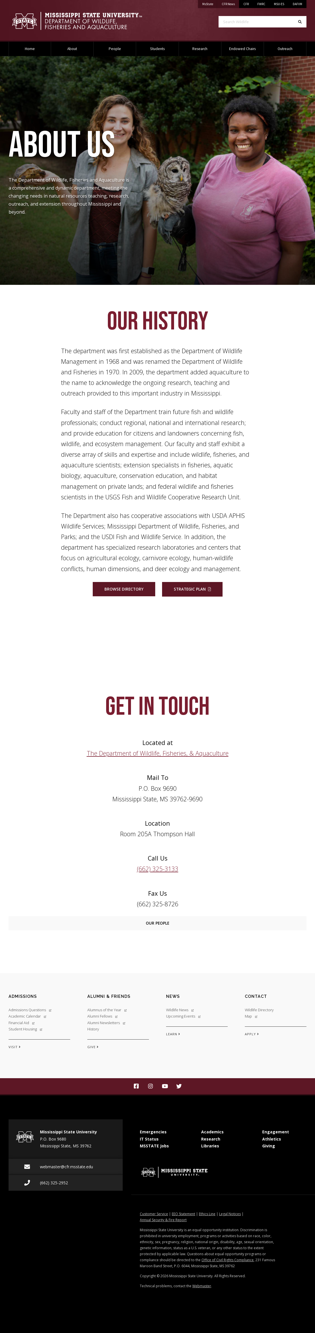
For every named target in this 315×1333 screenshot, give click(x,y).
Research (199, 48)
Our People (157, 923)
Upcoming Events (183, 1016)
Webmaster (201, 1286)
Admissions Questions (30, 1009)
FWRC (261, 4)
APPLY (252, 1034)
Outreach (285, 48)
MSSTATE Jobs (154, 1146)
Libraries (210, 1146)
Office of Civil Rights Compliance (227, 1259)
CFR (246, 4)
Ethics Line (207, 1213)
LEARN (173, 1034)
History (93, 1029)
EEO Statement (183, 1213)
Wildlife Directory (259, 1009)
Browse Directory (124, 589)
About (72, 48)
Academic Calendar (27, 1016)
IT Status (149, 1139)
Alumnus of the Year (107, 1009)
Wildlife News (180, 1009)
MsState (209, 3)
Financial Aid (22, 1022)
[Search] (300, 21)
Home (30, 48)
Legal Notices (230, 1213)
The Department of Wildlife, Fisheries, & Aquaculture (158, 753)
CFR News (230, 3)
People (115, 48)
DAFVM (297, 4)
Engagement (275, 1132)
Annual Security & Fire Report (163, 1219)
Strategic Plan (190, 589)
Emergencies (153, 1132)
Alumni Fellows (102, 1016)
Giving (268, 1146)
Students (157, 48)
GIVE (93, 1047)
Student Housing (25, 1029)
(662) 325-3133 (157, 869)
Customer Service (154, 1213)
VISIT (15, 1047)
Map (251, 1016)
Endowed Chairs (242, 48)
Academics (212, 1132)
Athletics (271, 1139)
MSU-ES (279, 4)
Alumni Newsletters (106, 1022)
